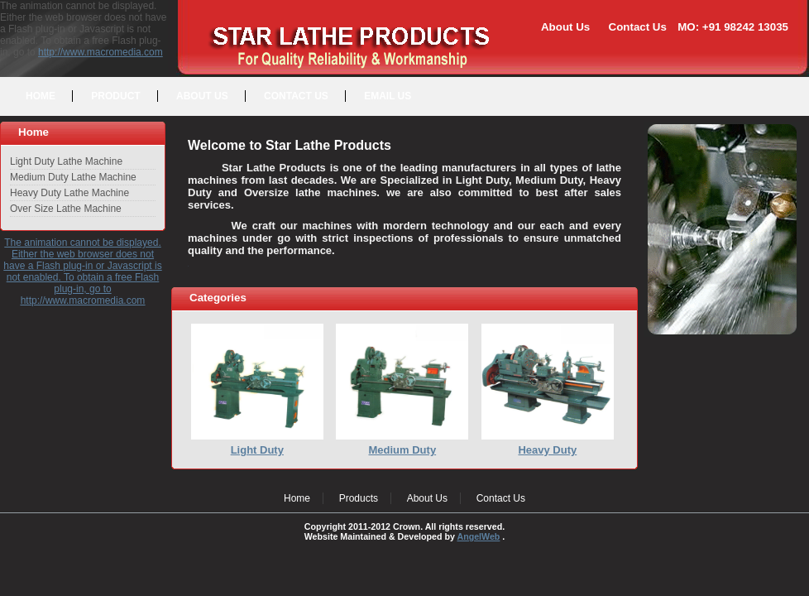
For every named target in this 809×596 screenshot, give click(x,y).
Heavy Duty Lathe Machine (69, 193)
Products (358, 498)
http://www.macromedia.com (100, 52)
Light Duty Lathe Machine (66, 161)
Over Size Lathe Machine (66, 208)
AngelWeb (478, 536)
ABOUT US (202, 96)
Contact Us (638, 27)
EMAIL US (387, 96)
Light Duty (257, 450)
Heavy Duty (547, 450)
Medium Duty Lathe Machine (73, 177)
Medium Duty (403, 450)
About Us (565, 27)
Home (297, 498)
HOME (40, 96)
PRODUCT (115, 96)
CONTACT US (296, 96)
